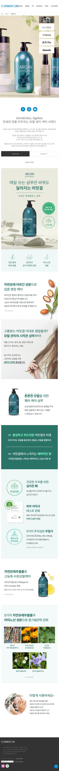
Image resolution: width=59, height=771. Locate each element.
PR (33, 6)
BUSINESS (39, 6)
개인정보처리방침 (19, 758)
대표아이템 (15, 154)
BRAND (27, 6)
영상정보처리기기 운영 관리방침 (7, 758)
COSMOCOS (9, 6)
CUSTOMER (54, 6)
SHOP (46, 6)
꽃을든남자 (13, 14)
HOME (2, 14)
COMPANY (20, 6)
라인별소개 (43, 154)
